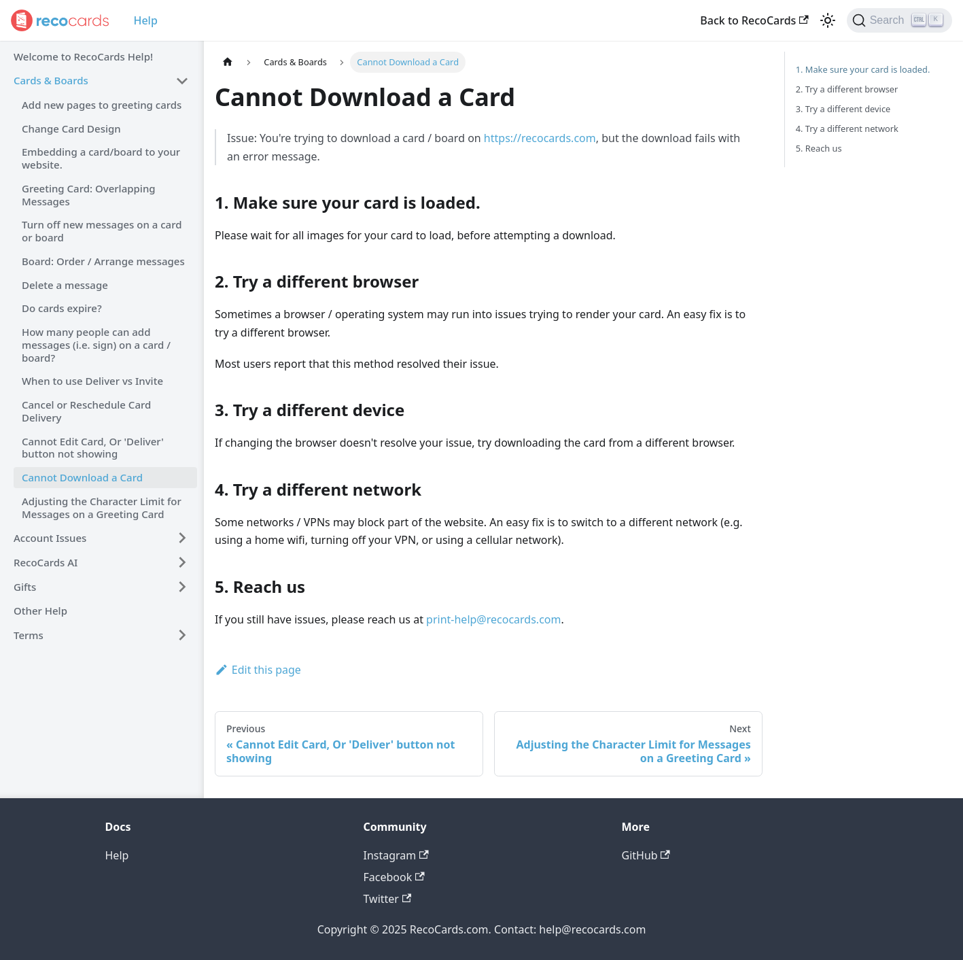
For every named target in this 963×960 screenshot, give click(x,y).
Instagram (396, 855)
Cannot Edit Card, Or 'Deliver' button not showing (93, 447)
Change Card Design (71, 128)
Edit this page (258, 669)
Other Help (40, 610)
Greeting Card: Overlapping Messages (89, 195)
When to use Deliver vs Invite (92, 381)
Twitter (388, 898)
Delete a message (65, 285)
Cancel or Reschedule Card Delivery (86, 411)
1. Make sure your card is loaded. (863, 69)
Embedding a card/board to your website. (101, 158)
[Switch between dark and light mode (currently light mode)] (828, 20)
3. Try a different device (843, 109)
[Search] (899, 20)
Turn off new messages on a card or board (102, 231)
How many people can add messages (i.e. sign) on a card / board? (96, 344)
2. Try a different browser (847, 89)
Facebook (394, 877)
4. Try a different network (847, 128)
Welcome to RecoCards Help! (83, 56)
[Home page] (228, 62)
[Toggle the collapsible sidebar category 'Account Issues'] (182, 538)
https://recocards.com (540, 138)
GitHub (646, 855)
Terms (28, 635)
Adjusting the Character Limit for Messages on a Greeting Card (101, 507)
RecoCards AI (45, 562)
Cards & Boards (51, 80)
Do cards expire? (62, 308)
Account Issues (50, 538)
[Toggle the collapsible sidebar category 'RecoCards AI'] (182, 562)
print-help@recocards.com (493, 619)
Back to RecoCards (754, 20)
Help (145, 20)
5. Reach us (819, 148)
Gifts (25, 587)
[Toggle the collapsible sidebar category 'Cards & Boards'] (182, 81)
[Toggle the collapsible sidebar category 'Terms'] (182, 635)
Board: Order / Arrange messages (103, 261)
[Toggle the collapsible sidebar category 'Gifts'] (182, 587)
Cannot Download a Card (82, 477)
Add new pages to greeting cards (101, 105)
